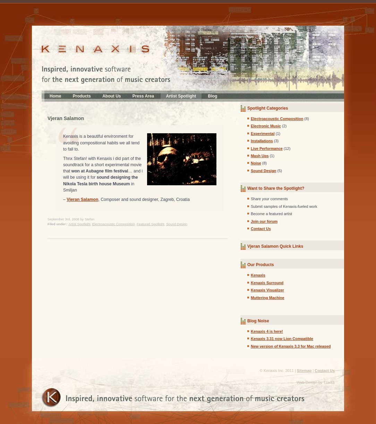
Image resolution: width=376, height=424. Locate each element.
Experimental (263, 134)
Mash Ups (260, 156)
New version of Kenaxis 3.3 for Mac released (291, 346)
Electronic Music (266, 126)
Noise (256, 163)
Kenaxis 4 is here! (267, 331)
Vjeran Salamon (66, 118)
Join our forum (264, 221)
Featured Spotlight (150, 224)
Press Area (143, 96)
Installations (262, 141)
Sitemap (304, 370)
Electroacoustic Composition (113, 224)
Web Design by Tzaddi (316, 382)
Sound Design (176, 224)
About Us (111, 96)
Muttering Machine (267, 298)
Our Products (260, 264)
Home (55, 96)
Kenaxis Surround (267, 283)
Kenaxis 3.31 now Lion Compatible (282, 339)
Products (82, 96)
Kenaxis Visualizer (267, 290)
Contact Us (261, 229)
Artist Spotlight (181, 96)
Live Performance (267, 148)
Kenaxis (258, 275)
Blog (212, 96)
